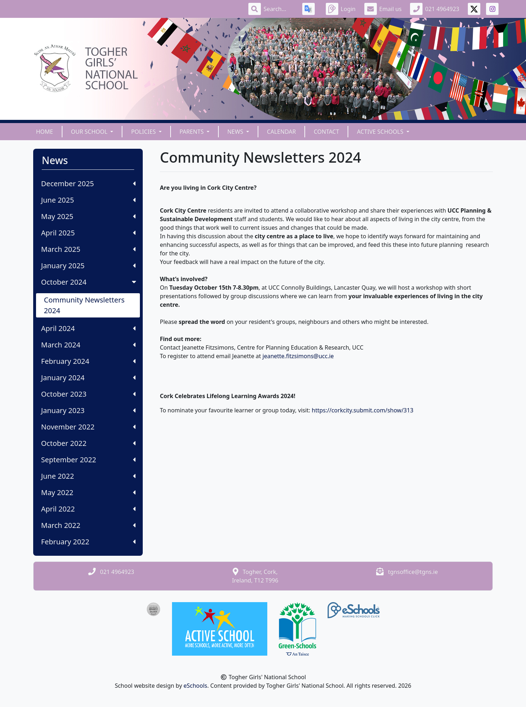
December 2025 (88, 183)
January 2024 (88, 377)
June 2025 (88, 200)
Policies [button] (144, 132)
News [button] (236, 132)
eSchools (195, 686)
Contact (326, 132)
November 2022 (88, 427)
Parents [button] (192, 132)
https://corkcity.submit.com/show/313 (363, 410)
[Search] (279, 9)
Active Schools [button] (381, 132)
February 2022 (88, 541)
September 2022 (88, 459)
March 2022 (88, 525)
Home (44, 132)
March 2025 (88, 249)
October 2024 (89, 282)
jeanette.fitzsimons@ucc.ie (298, 356)
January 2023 (88, 410)
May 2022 (88, 492)
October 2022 (88, 443)
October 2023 (88, 394)
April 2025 (88, 233)
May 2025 (88, 216)
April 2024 (88, 328)
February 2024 (88, 361)
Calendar (281, 132)
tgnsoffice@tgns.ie (413, 572)
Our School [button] (90, 132)
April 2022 (88, 509)
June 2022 (88, 476)
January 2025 (88, 265)
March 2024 (88, 345)
